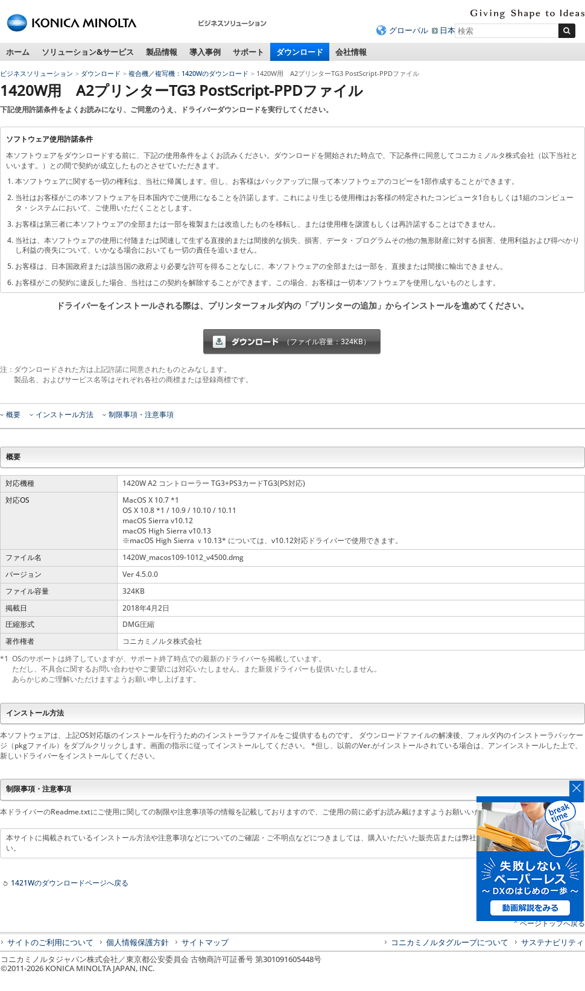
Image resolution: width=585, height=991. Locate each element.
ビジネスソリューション (36, 73)
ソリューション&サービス (88, 51)
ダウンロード (299, 51)
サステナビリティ (552, 942)
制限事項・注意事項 (141, 415)
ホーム (18, 51)
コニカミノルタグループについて (449, 942)
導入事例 (205, 51)
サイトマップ (205, 942)
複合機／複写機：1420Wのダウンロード (188, 73)
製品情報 (161, 51)
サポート (248, 51)
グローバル (408, 30)
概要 (13, 415)
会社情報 (351, 51)
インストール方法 (64, 415)
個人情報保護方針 (137, 942)
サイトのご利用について (50, 942)
